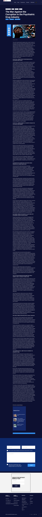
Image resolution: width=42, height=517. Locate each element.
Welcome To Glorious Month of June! (20, 425)
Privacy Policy (19, 466)
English (5, 0)
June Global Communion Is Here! (21, 415)
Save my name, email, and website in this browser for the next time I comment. (21, 450)
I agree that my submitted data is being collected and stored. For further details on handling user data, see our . (15, 465)
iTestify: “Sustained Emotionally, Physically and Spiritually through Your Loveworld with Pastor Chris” (21, 420)
